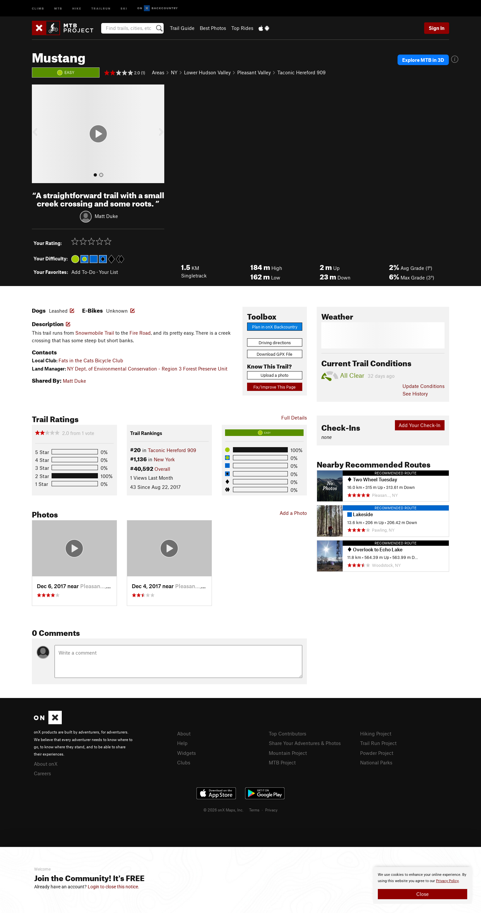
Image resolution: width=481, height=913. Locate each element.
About (184, 733)
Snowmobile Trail (94, 333)
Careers (42, 773)
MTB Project (282, 762)
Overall (162, 469)
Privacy (271, 809)
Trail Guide (182, 28)
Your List (108, 272)
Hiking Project (375, 733)
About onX (45, 764)
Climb (38, 8)
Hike (76, 8)
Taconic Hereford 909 (301, 72)
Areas (158, 72)
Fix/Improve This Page (274, 387)
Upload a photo (274, 375)
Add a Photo (293, 513)
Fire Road (140, 333)
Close (422, 894)
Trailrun (101, 8)
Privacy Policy (447, 881)
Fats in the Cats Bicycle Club (90, 360)
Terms (254, 809)
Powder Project (376, 753)
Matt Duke (106, 216)
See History (415, 393)
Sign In (437, 28)
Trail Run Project (378, 743)
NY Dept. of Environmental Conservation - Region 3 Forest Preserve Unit (147, 369)
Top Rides (242, 28)
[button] (38, 133)
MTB (58, 8)
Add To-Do (83, 272)
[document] (422, 885)
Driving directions (275, 342)
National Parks (376, 762)
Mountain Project (288, 753)
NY (174, 72)
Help (182, 743)
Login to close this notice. (113, 886)
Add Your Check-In (420, 425)
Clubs (183, 762)
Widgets (186, 753)
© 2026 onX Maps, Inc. (223, 809)
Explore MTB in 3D (423, 60)
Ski (124, 8)
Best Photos (213, 28)
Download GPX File (274, 354)
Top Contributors (287, 733)
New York (164, 459)
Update (423, 386)
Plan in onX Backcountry (274, 326)
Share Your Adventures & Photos (305, 743)
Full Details (294, 417)
